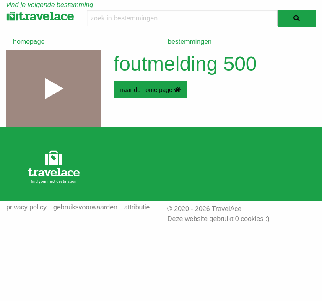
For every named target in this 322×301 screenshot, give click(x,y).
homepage (29, 41)
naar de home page (150, 90)
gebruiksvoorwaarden (85, 207)
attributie (137, 207)
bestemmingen (190, 41)
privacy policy (26, 207)
